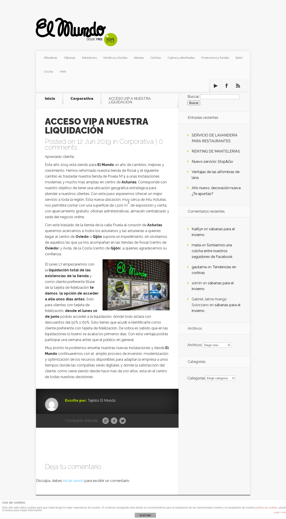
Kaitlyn (197, 229)
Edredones (89, 58)
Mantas (139, 58)
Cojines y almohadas (181, 58)
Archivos (194, 345)
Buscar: (193, 96)
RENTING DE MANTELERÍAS (216, 151)
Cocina (48, 71)
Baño (239, 58)
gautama (199, 267)
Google (105, 421)
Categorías (196, 378)
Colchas (155, 58)
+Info (63, 71)
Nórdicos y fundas (115, 58)
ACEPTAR (145, 515)
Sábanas (69, 58)
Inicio (50, 98)
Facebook (114, 421)
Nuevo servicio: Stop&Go (212, 161)
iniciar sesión (73, 481)
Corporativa (81, 98)
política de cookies (266, 507)
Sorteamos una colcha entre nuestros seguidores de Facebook (212, 251)
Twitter (122, 421)
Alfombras (50, 58)
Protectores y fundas (215, 58)
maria (196, 245)
